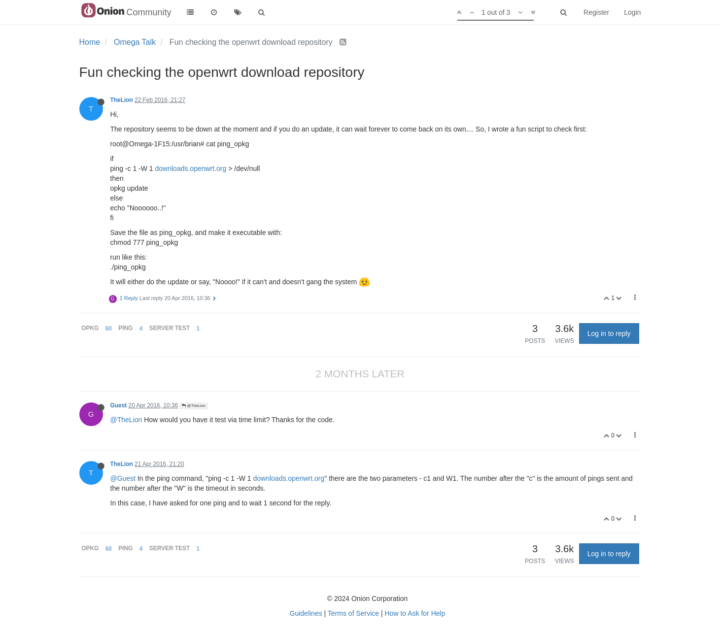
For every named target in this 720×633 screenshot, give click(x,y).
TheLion (121, 100)
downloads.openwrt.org (191, 168)
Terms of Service (353, 613)
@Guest (123, 478)
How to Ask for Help (415, 613)
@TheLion (193, 405)
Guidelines (306, 613)
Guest (118, 405)
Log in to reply (609, 333)
